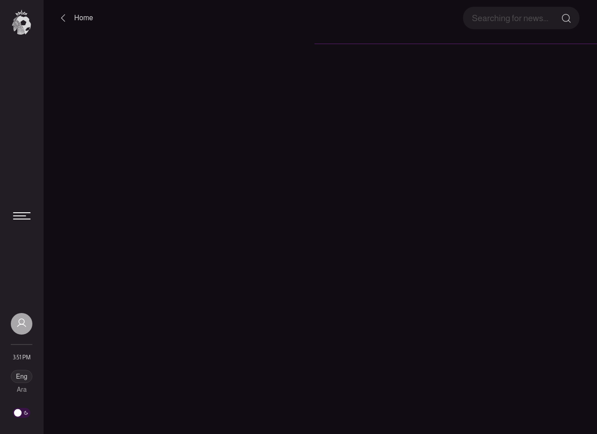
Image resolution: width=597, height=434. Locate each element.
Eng (21, 376)
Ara (22, 389)
